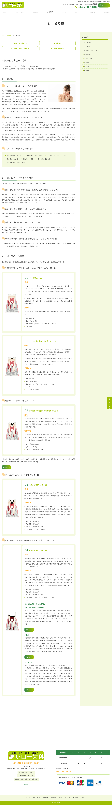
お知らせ (107, 12)
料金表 (64, 12)
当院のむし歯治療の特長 (19, 43)
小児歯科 (87, 71)
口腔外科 (87, 67)
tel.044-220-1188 (26, 784)
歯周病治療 (87, 55)
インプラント (88, 47)
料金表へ (6, 468)
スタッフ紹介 (19, 12)
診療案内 (50, 12)
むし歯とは (57, 43)
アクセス (78, 12)
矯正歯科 (87, 63)
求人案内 (92, 12)
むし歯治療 (87, 43)
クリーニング (88, 59)
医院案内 (36, 12)
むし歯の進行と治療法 (57, 49)
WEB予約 (104, 5)
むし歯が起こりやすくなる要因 (19, 49)
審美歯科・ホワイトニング (92, 51)
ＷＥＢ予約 (109, 403)
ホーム (4, 12)
